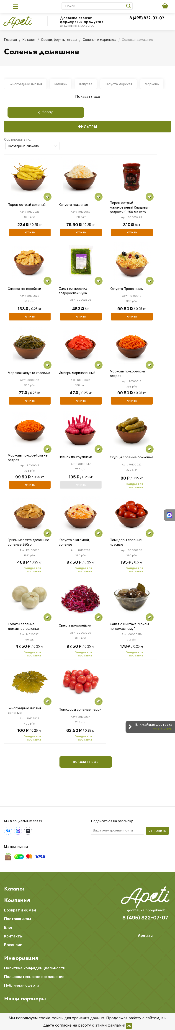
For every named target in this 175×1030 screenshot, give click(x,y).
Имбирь (60, 84)
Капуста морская (118, 84)
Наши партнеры (25, 998)
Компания (17, 900)
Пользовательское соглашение (34, 976)
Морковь (152, 84)
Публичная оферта (21, 985)
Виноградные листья (25, 84)
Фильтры (87, 127)
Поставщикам (17, 918)
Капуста (85, 84)
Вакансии (13, 944)
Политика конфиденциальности (34, 968)
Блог (8, 927)
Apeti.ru (145, 935)
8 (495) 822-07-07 (146, 18)
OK (129, 1026)
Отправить (157, 830)
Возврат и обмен (20, 910)
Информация (21, 958)
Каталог (14, 888)
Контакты (13, 936)
